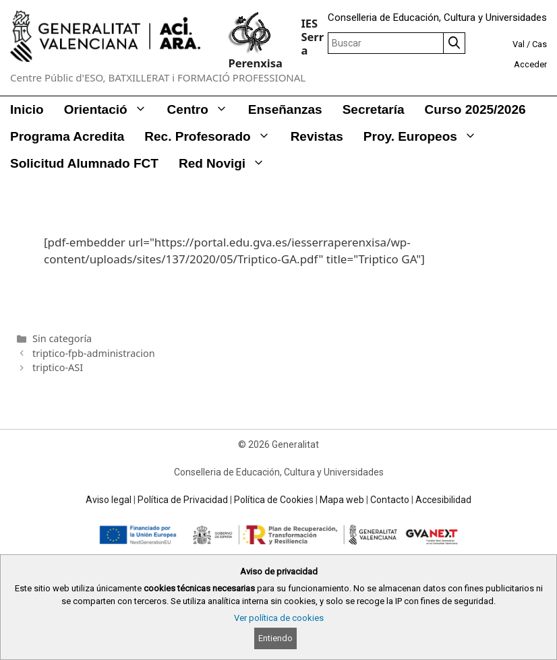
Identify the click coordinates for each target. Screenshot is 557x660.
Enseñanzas (285, 109)
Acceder (530, 64)
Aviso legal (108, 499)
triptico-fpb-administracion (93, 353)
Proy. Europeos (425, 136)
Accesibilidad (443, 499)
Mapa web (342, 499)
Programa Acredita (67, 136)
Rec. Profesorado (212, 136)
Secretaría (374, 109)
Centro (202, 109)
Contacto (389, 499)
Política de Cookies (274, 499)
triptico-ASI (57, 367)
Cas (539, 44)
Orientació (110, 109)
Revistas (317, 136)
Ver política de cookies (279, 618)
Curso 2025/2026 (475, 109)
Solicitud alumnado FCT (84, 163)
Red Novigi (227, 163)
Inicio (27, 109)
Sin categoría (62, 338)
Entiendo (275, 638)
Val (518, 44)
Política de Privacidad (183, 499)
